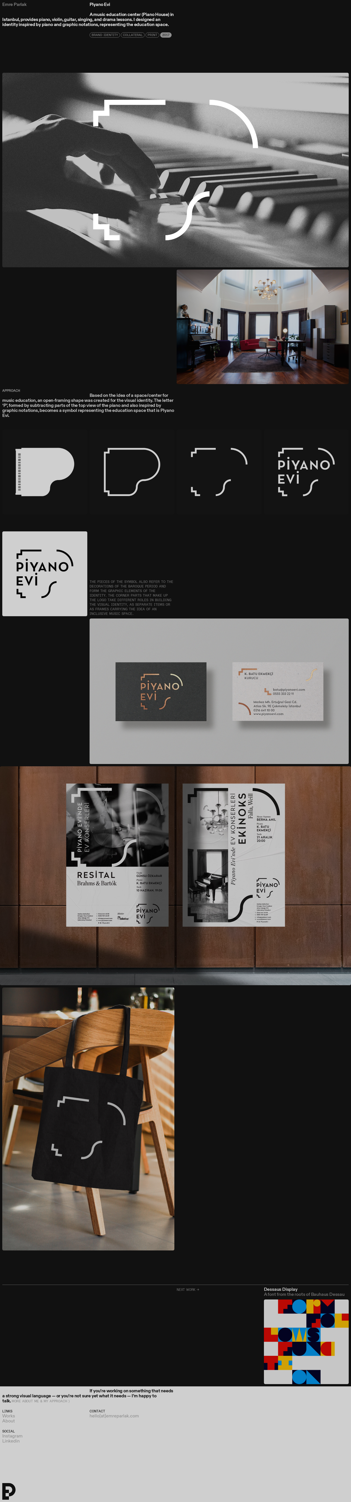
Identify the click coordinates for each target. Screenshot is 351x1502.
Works (8, 1416)
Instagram (12, 1436)
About (8, 1421)
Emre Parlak (14, 5)
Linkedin (11, 1441)
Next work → (188, 1290)
